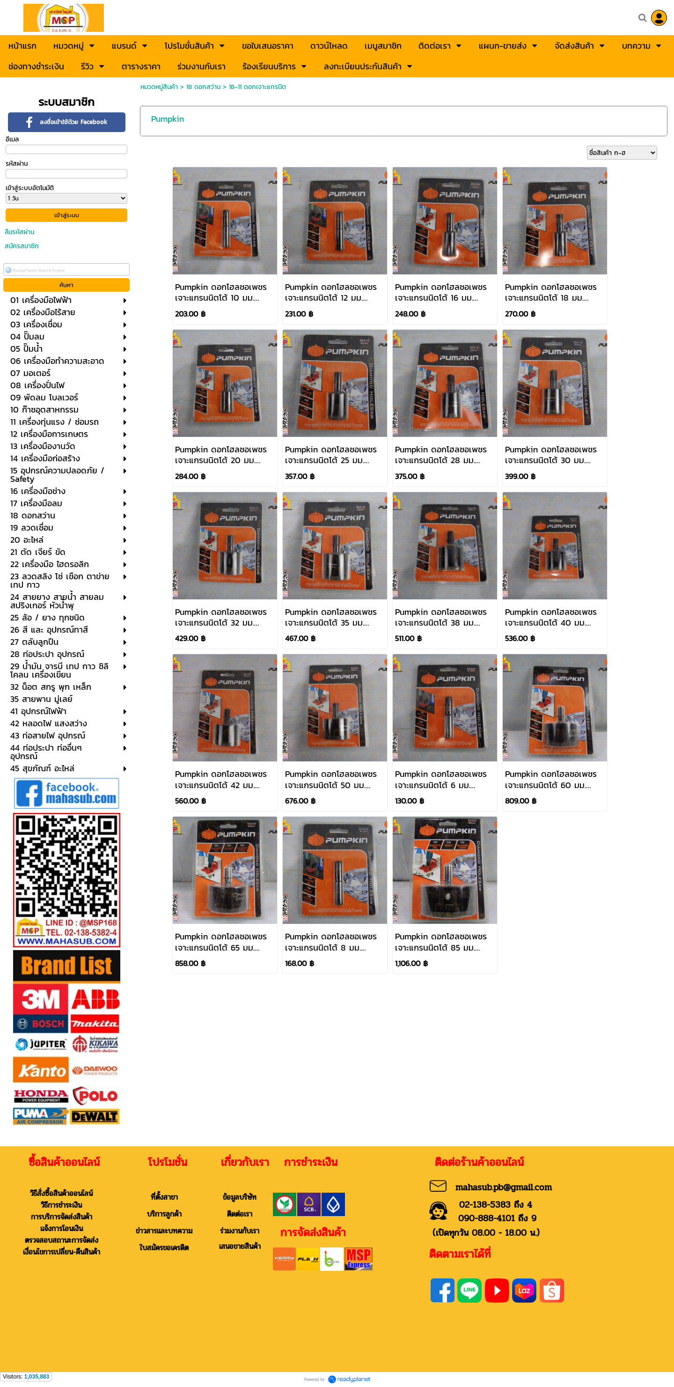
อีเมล (12, 139)
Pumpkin (167, 118)
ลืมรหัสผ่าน (19, 232)
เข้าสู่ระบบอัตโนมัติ (30, 188)
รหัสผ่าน (17, 164)
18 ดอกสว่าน (203, 87)
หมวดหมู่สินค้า (159, 87)
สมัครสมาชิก (22, 246)
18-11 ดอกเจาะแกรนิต (257, 87)
